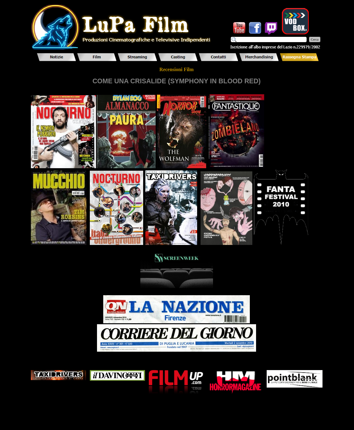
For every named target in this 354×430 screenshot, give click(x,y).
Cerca (315, 39)
